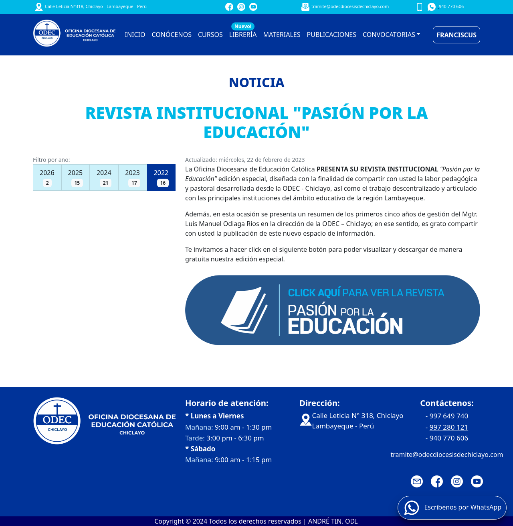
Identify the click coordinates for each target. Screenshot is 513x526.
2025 (75, 177)
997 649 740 (449, 415)
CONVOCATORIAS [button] (389, 34)
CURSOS (210, 34)
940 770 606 (449, 437)
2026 (47, 177)
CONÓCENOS (172, 34)
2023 (132, 177)
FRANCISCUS (456, 35)
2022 (161, 177)
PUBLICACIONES (331, 34)
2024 (104, 177)
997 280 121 (449, 427)
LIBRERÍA (243, 33)
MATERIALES (281, 34)
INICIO (135, 34)
